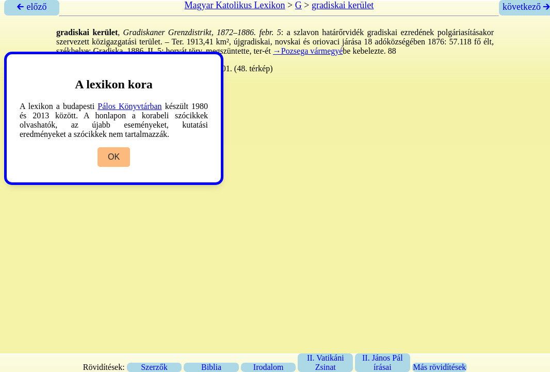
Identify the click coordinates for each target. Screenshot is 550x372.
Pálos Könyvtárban (129, 106)
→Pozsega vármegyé (308, 51)
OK (114, 156)
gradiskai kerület (343, 5)
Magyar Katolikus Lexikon (235, 5)
